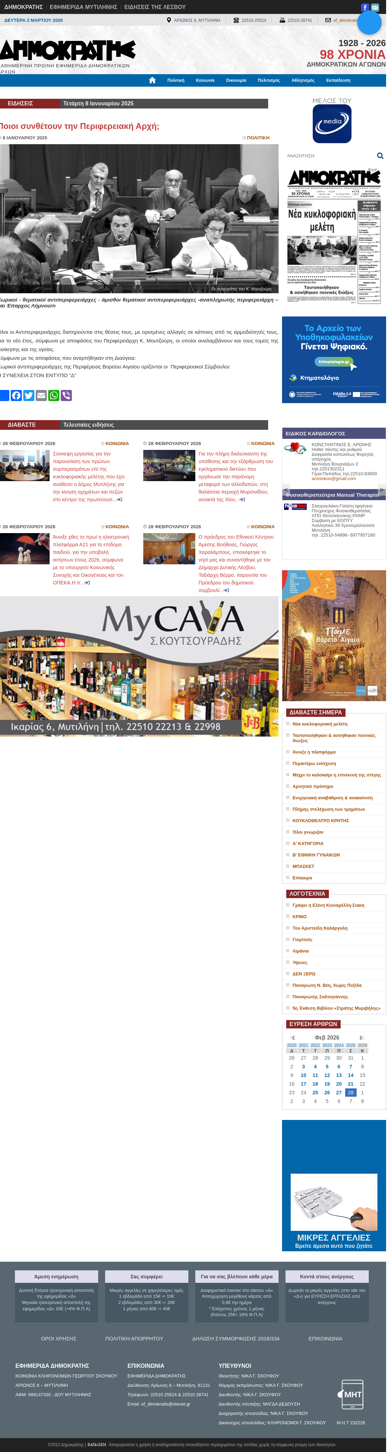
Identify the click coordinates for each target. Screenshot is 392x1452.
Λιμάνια (301, 951)
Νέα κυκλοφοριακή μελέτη (320, 724)
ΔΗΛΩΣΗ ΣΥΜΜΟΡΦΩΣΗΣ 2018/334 (236, 1338)
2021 (303, 1045)
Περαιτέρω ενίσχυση (314, 763)
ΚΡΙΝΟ (300, 916)
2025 (351, 1045)
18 (315, 1084)
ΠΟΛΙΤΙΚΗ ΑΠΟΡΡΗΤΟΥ (134, 1338)
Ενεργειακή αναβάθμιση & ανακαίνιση (333, 797)
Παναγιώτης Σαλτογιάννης (320, 996)
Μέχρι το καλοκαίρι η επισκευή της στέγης (337, 774)
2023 (327, 1045)
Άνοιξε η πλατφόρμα (314, 752)
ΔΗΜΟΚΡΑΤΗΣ (24, 7)
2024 (339, 1045)
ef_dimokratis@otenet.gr (356, 20)
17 (303, 1084)
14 (350, 1075)
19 (327, 1084)
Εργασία (53, 92)
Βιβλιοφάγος (86, 92)
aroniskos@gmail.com (334, 478)
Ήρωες (300, 962)
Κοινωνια (117, 443)
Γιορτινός (303, 939)
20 (339, 1084)
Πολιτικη (258, 137)
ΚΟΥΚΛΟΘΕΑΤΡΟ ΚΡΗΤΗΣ (321, 820)
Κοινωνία (205, 80)
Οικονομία (236, 80)
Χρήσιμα (140, 92)
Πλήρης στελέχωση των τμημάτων (329, 809)
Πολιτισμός (269, 80)
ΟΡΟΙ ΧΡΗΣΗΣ (58, 1338)
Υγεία (115, 92)
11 (315, 1075)
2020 (292, 1045)
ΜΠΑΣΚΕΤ (303, 866)
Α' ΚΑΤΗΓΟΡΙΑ (308, 843)
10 (303, 1075)
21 (350, 1084)
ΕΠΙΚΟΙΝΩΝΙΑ (325, 1338)
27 (339, 1092)
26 (327, 1092)
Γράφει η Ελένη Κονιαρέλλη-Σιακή (328, 905)
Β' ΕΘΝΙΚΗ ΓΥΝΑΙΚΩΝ (316, 855)
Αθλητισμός (303, 80)
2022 (315, 1045)
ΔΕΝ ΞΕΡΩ (304, 973)
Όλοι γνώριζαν (308, 832)
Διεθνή (167, 92)
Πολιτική (176, 80)
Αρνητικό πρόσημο (313, 786)
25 (315, 1092)
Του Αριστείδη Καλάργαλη (320, 928)
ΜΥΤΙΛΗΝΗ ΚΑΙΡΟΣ (334, 1148)
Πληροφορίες (199, 92)
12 (327, 1075)
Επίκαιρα (302, 877)
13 (339, 1075)
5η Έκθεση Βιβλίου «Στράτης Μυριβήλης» (337, 1008)
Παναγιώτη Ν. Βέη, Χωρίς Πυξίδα (327, 985)
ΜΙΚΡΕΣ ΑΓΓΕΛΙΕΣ (334, 1236)
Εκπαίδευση (338, 80)
